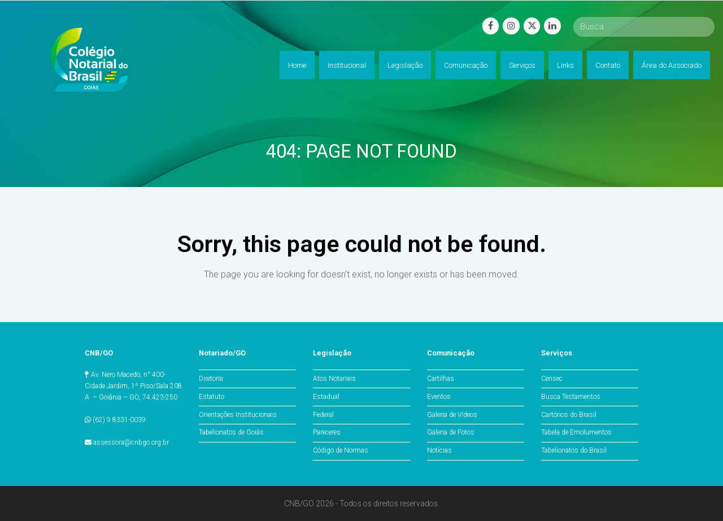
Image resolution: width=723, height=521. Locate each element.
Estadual (326, 397)
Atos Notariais (334, 379)
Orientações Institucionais (238, 415)
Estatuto (211, 397)
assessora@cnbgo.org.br (131, 442)
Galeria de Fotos (450, 432)
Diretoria (211, 379)
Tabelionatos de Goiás (231, 432)
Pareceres (327, 432)
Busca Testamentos (570, 397)
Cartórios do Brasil (568, 415)
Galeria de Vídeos (452, 415)
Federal (323, 415)
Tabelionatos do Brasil (574, 450)
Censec (552, 379)
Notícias (439, 450)
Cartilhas (440, 379)
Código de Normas (340, 450)
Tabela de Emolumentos (576, 432)
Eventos (439, 397)
